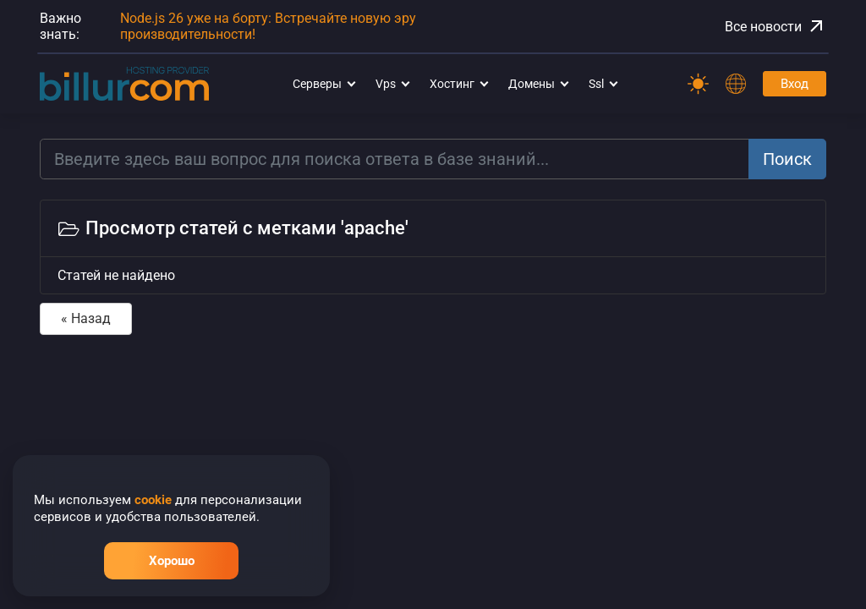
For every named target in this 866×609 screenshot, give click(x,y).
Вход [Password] (794, 83)
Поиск (787, 159)
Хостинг (452, 84)
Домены (531, 84)
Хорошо (172, 560)
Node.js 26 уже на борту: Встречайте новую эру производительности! (268, 26)
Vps (385, 84)
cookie (153, 500)
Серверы (317, 84)
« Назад (86, 318)
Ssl (596, 84)
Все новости (775, 26)
